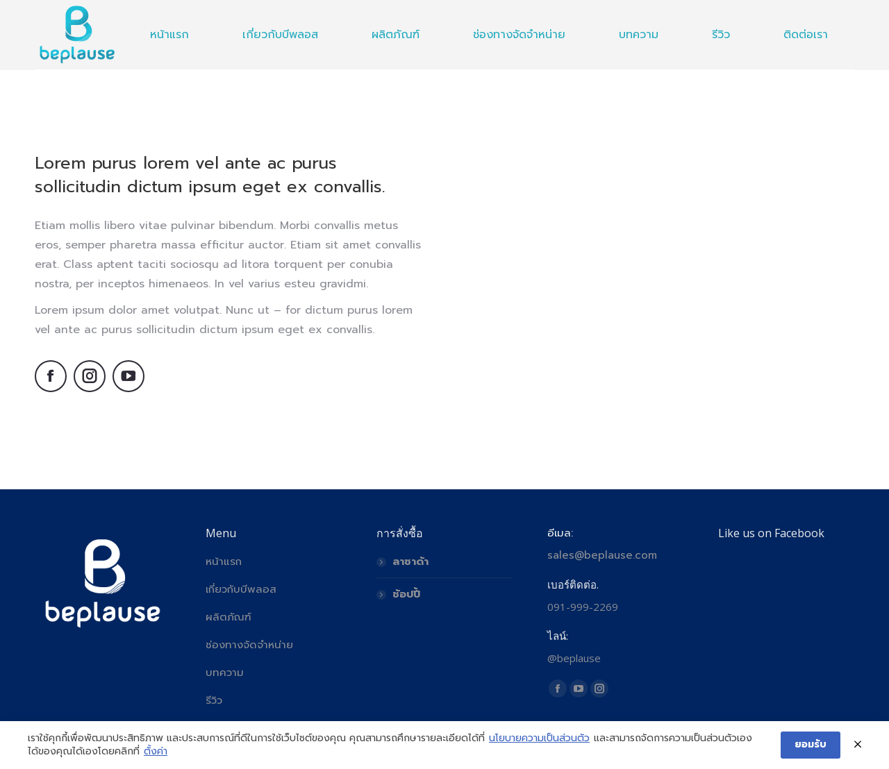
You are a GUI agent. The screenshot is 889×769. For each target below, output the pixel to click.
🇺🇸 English (785, 17)
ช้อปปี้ (406, 594)
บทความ (225, 672)
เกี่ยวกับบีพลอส (241, 589)
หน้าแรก (224, 561)
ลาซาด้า (410, 561)
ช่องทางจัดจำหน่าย (249, 644)
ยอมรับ (810, 744)
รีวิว (214, 700)
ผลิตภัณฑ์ (228, 617)
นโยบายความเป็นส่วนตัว (539, 738)
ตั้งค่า (155, 752)
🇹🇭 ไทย (839, 17)
